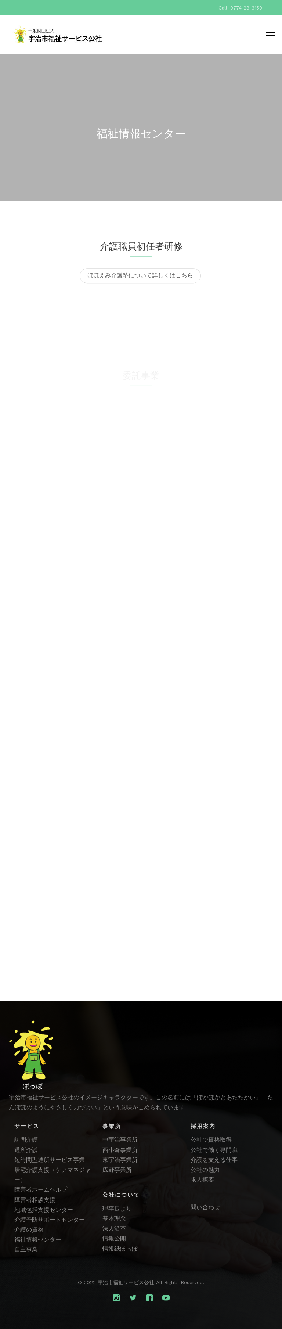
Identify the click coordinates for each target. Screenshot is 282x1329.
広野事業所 (117, 1169)
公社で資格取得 (211, 1139)
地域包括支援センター (43, 1209)
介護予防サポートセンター (49, 1219)
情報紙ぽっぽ (120, 1248)
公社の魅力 (205, 1169)
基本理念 (114, 1218)
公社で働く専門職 (214, 1149)
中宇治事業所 (120, 1139)
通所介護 (26, 1149)
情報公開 (114, 1238)
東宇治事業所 (120, 1159)
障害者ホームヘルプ (40, 1189)
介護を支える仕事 (214, 1159)
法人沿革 (114, 1228)
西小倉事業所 (120, 1149)
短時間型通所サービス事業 (49, 1159)
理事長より (117, 1208)
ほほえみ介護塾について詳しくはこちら (140, 278)
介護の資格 (29, 1229)
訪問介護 (26, 1139)
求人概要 (202, 1179)
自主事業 (26, 1249)
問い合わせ (205, 1207)
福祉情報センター (37, 1239)
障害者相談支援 (34, 1199)
